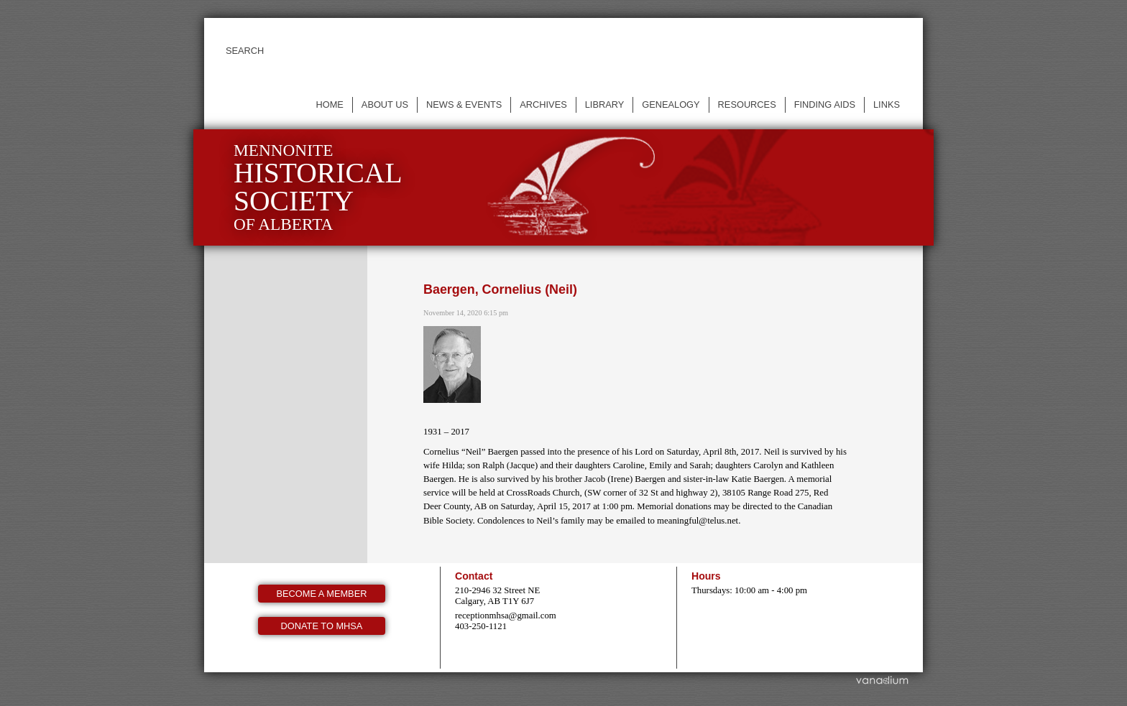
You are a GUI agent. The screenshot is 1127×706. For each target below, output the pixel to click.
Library (605, 104)
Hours (706, 576)
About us (385, 104)
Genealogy (670, 104)
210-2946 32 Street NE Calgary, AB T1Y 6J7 (497, 595)
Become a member (322, 593)
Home (329, 104)
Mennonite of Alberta (318, 187)
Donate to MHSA (322, 626)
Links (886, 104)
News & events (464, 104)
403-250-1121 (481, 626)
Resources (747, 104)
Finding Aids (824, 104)
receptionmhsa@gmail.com (505, 615)
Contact (473, 576)
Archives (543, 104)
